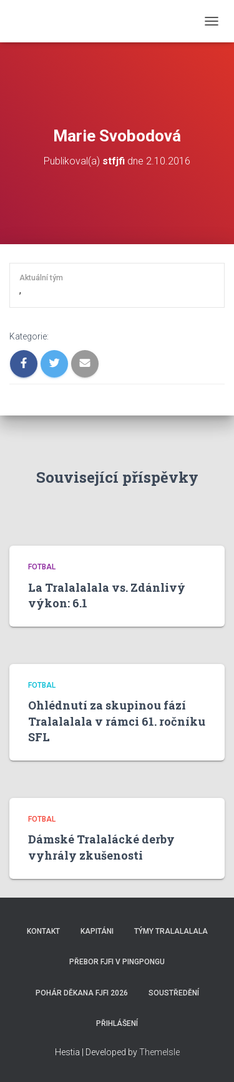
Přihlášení (117, 1023)
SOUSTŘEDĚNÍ (174, 993)
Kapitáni (97, 931)
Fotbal (42, 566)
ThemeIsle (159, 1052)
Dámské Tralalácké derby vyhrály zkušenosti (101, 847)
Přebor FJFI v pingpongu (117, 961)
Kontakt (43, 931)
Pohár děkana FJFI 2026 (82, 993)
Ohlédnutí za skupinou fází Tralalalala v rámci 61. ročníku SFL (116, 721)
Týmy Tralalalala (171, 931)
